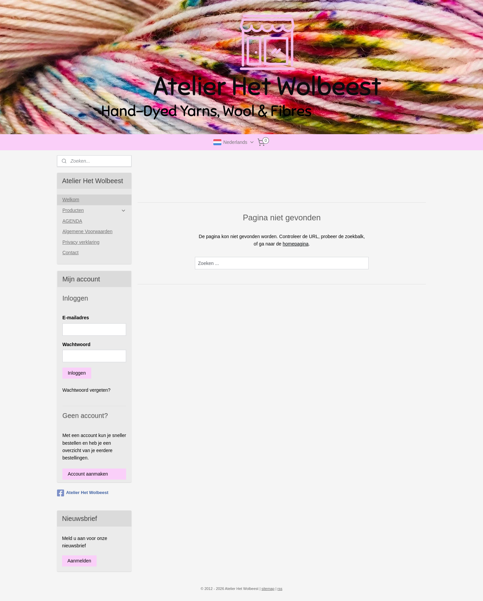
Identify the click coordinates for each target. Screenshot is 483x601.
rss (279, 589)
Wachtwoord (76, 344)
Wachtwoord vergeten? (86, 390)
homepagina (295, 244)
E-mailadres (75, 317)
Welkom (70, 199)
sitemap (268, 589)
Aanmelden (79, 560)
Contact (70, 252)
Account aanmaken (88, 474)
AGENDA (72, 221)
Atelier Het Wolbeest (82, 493)
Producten (94, 210)
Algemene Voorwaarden (87, 231)
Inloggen (77, 373)
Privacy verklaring (80, 242)
